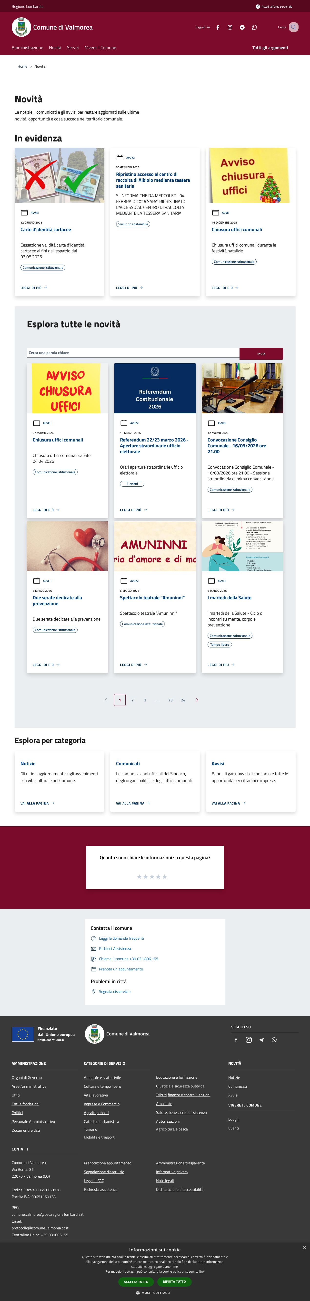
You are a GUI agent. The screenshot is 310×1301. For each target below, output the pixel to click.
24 (183, 700)
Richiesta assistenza (101, 1189)
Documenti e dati (26, 1130)
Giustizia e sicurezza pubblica (180, 1086)
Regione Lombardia (27, 6)
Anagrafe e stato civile (102, 1077)
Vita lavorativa (96, 1095)
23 (170, 700)
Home (22, 66)
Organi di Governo (27, 1077)
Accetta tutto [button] (136, 1282)
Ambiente (164, 1104)
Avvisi (29, 212)
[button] (155, 1292)
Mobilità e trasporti (100, 1137)
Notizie (234, 1077)
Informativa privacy (172, 1172)
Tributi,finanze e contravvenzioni (183, 1095)
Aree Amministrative (29, 1086)
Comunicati (237, 1086)
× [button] (304, 1248)
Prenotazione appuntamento (107, 1163)
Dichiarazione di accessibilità (179, 1189)
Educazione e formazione (176, 1077)
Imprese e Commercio (102, 1104)
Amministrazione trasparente (180, 1163)
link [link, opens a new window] (201, 1271)
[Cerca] (293, 27)
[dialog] (155, 1272)
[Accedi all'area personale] (274, 6)
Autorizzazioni (168, 1121)
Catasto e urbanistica (101, 1121)
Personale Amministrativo (33, 1121)
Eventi (233, 1128)
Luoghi (234, 1119)
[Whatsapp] (249, 27)
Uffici (16, 1095)
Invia (261, 354)
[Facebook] (213, 27)
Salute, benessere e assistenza (181, 1112)
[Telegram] (237, 27)
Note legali (165, 1180)
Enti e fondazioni (26, 1104)
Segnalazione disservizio (104, 1172)
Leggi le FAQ (94, 1180)
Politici (17, 1113)
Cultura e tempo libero (102, 1086)
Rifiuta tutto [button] (174, 1281)
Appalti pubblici (96, 1113)
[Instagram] (225, 27)
